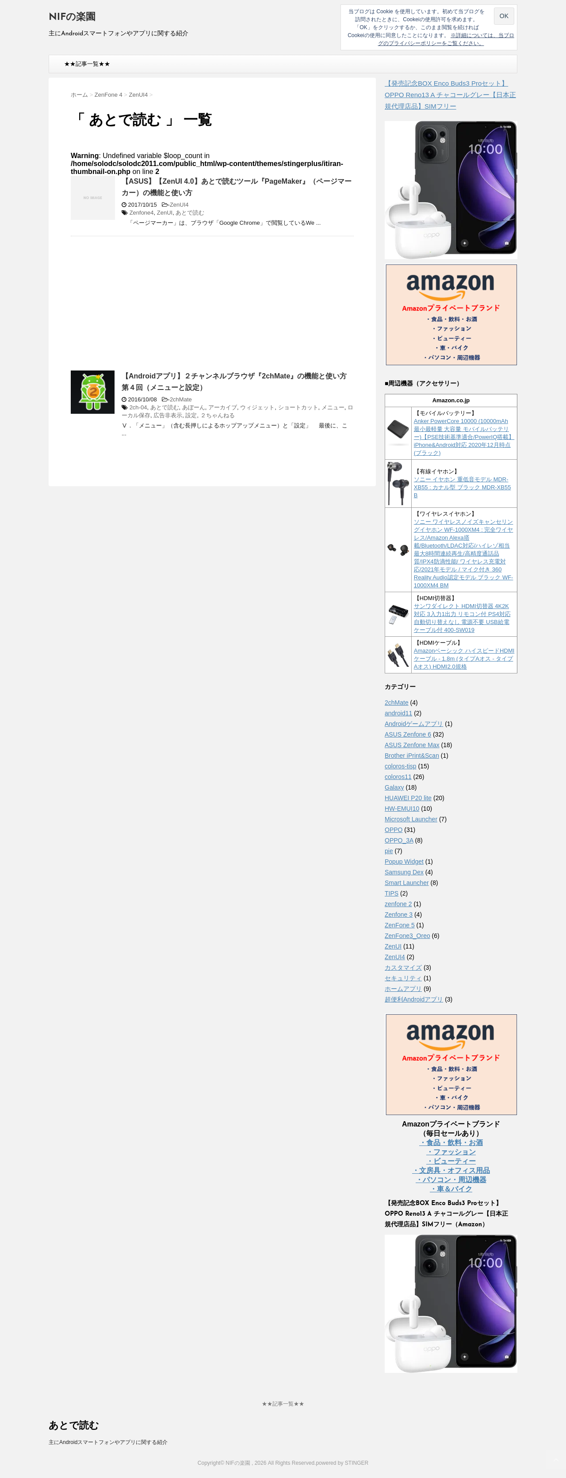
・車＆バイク (451, 1189)
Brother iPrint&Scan (412, 755)
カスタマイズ (403, 967)
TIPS (391, 893)
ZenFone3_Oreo (407, 935)
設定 (191, 415)
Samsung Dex (404, 872)
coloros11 (398, 776)
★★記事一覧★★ (87, 63)
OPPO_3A (399, 840)
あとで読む (190, 212)
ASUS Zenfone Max (412, 744)
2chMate (181, 399)
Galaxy (394, 787)
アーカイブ (222, 407)
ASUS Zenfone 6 (408, 734)
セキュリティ (403, 978)
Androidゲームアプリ (414, 723)
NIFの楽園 (72, 17)
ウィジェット (257, 407)
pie (389, 850)
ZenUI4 (179, 204)
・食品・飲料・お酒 (451, 1142)
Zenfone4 (142, 212)
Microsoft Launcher (411, 819)
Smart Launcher (407, 882)
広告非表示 (167, 415)
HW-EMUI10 (402, 808)
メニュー (332, 407)
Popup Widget (404, 861)
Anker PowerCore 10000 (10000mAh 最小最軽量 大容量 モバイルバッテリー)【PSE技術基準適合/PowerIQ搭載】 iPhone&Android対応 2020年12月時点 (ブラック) (464, 437)
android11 (398, 713)
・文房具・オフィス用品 (451, 1170)
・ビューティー (451, 1161)
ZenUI (164, 212)
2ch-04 (138, 407)
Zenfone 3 (399, 914)
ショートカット (298, 407)
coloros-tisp (401, 766)
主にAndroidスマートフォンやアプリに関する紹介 (108, 1442)
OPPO (393, 829)
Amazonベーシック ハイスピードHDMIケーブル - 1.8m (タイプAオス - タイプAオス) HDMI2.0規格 (464, 658)
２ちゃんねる (217, 415)
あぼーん (193, 407)
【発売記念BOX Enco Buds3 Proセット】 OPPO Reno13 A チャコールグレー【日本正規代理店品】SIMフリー (450, 94)
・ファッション (451, 1152)
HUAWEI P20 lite (408, 797)
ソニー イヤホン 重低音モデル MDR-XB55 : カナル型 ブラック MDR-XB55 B (462, 487)
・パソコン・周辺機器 (451, 1179)
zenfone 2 (398, 903)
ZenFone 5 (400, 925)
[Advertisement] (145, 307)
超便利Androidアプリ (414, 999)
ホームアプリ (403, 988)
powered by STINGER (342, 1463)
